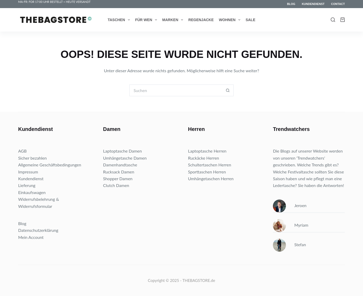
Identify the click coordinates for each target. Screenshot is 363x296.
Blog (291, 3)
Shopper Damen (118, 178)
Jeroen (289, 205)
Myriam (290, 224)
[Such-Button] (228, 90)
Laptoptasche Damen (122, 150)
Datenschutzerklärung (38, 230)
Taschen (120, 20)
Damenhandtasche (120, 164)
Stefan (289, 244)
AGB (22, 150)
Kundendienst (313, 3)
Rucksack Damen (118, 171)
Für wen (147, 20)
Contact (338, 3)
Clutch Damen (116, 185)
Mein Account (31, 237)
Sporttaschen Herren (207, 171)
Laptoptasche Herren (207, 150)
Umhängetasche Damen (125, 157)
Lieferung (26, 185)
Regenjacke (201, 20)
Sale (250, 20)
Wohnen (231, 20)
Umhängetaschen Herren (211, 178)
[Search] (333, 19)
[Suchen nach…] (175, 90)
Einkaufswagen (32, 192)
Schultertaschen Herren (209, 164)
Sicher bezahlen (32, 157)
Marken (173, 20)
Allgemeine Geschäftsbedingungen (49, 164)
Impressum (28, 171)
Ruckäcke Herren (203, 157)
